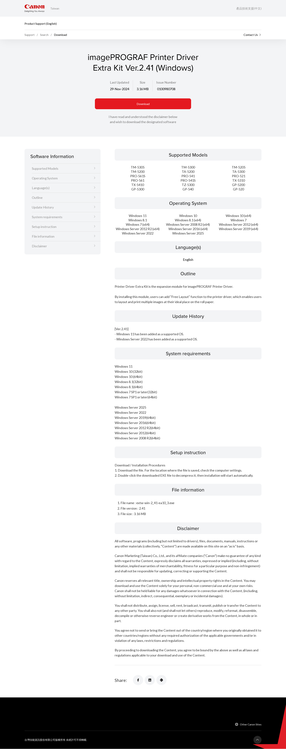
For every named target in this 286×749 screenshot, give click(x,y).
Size (142, 82)
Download (143, 104)
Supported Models (45, 169)
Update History (43, 207)
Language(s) (41, 188)
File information (43, 236)
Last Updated (119, 82)
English (188, 260)
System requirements (47, 217)
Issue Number (166, 82)
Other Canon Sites (250, 724)
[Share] (138, 680)
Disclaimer (39, 246)
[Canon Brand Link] (34, 8)
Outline (37, 198)
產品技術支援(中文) (248, 8)
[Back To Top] (257, 740)
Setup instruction (44, 227)
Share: (121, 680)
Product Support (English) (41, 23)
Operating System (45, 178)
